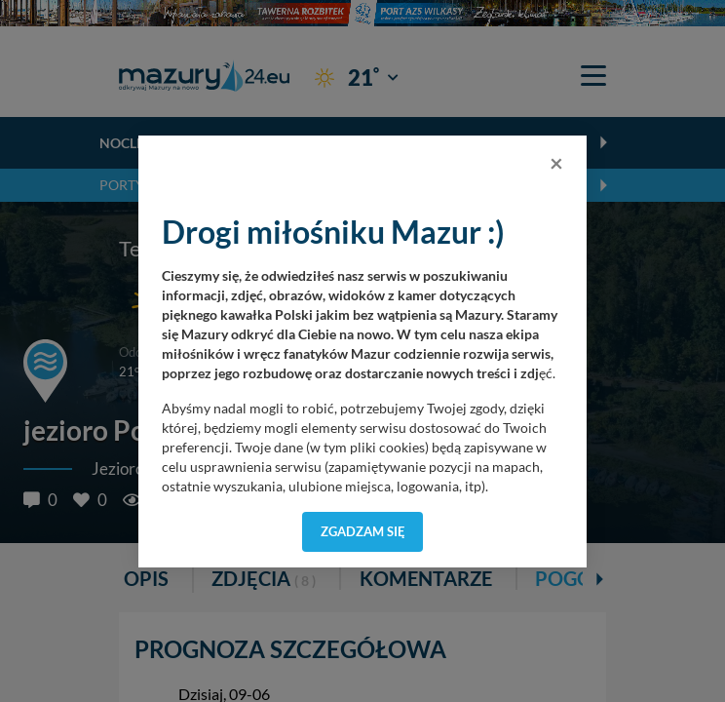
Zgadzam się (363, 531)
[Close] (556, 163)
